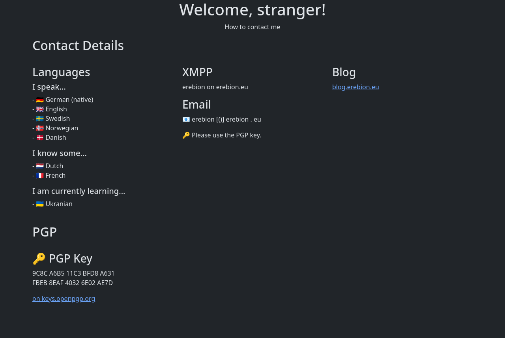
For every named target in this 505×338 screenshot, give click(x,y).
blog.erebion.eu (355, 87)
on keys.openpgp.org (63, 298)
